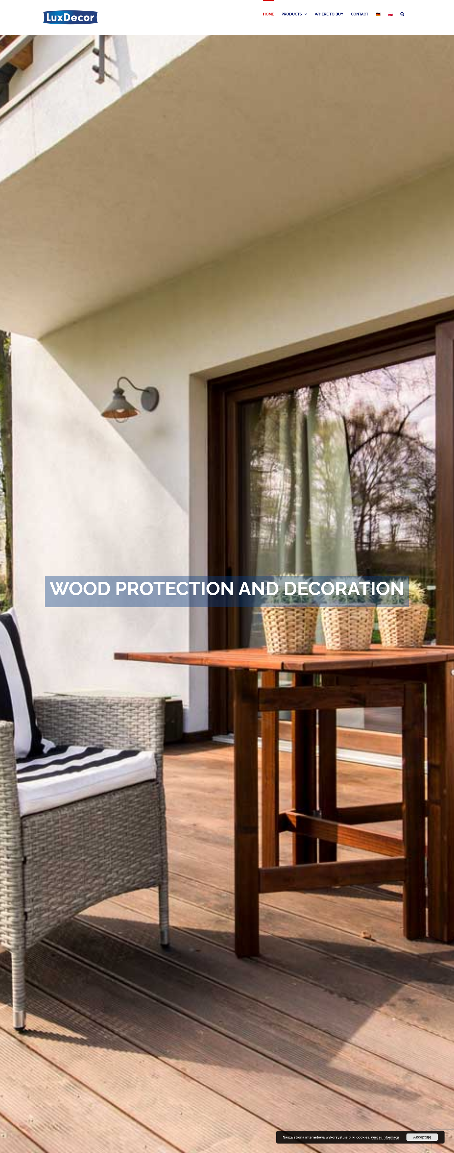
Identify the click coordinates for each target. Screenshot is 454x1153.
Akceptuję (422, 1137)
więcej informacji (385, 1137)
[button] (402, 13)
